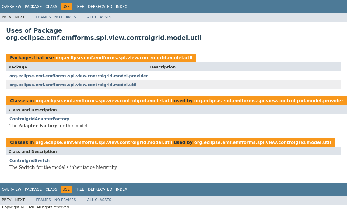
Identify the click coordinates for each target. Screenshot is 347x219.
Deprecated (100, 7)
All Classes (99, 17)
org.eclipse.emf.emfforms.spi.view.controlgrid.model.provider (78, 76)
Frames (43, 17)
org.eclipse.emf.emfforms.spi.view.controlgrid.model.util (123, 57)
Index (122, 7)
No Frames (65, 17)
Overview (11, 7)
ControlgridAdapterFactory (39, 118)
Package (33, 7)
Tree (79, 7)
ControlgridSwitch (29, 160)
